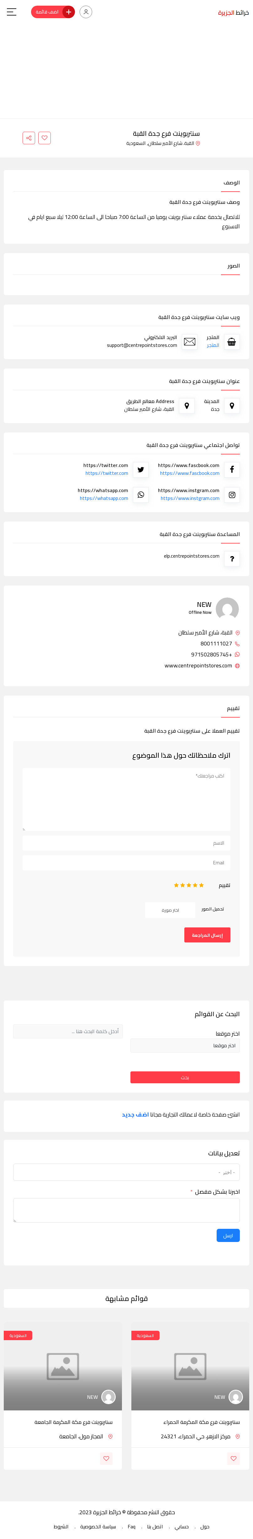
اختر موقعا (228, 1033)
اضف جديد (135, 1114)
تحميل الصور (213, 909)
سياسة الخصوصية (98, 1526)
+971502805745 (215, 654)
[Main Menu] (11, 12)
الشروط (61, 1526)
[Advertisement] (126, 71)
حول (204, 1526)
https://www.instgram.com (190, 498)
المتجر (213, 345)
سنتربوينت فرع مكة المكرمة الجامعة (73, 1422)
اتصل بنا (155, 1526)
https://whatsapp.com (104, 498)
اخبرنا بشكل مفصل (217, 1192)
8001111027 (220, 643)
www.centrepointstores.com (202, 665)
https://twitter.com (107, 473)
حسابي (182, 1526)
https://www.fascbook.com (189, 473)
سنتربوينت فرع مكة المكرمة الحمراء (201, 1422)
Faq (131, 1526)
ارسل (228, 1235)
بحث (185, 1077)
